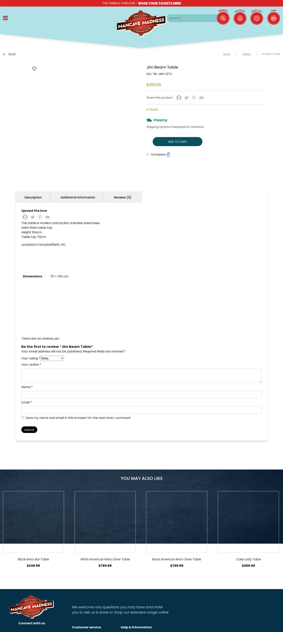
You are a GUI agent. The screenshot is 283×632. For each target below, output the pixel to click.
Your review (31, 405)
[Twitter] (186, 97)
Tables (247, 54)
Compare (156, 154)
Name (27, 427)
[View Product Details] (33, 562)
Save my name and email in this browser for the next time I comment (78, 458)
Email (26, 442)
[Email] (201, 97)
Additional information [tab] (78, 238)
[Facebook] (179, 97)
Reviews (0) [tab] (123, 238)
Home (226, 54)
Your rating (30, 398)
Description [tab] (33, 238)
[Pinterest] (194, 97)
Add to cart (177, 142)
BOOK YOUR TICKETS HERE (159, 3)
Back (9, 54)
